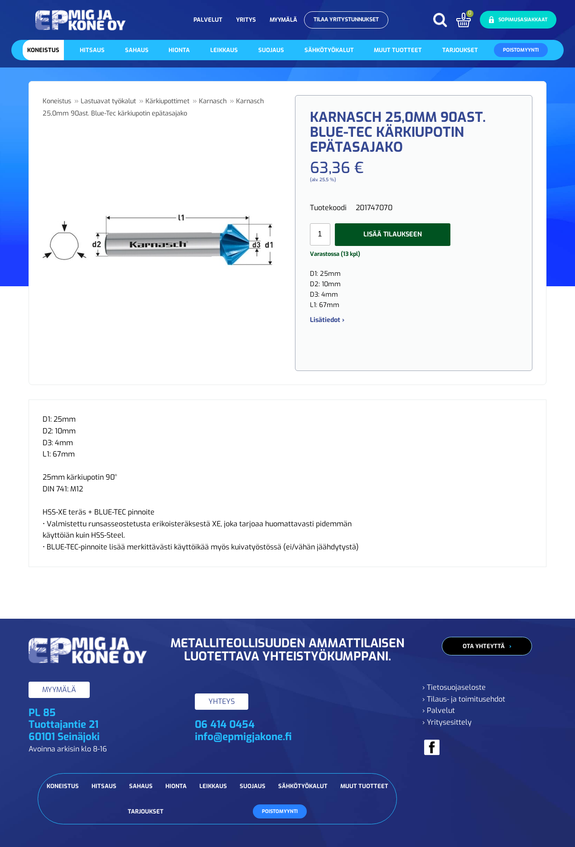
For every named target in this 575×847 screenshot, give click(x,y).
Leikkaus (224, 50)
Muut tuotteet (398, 50)
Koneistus (43, 50)
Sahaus (137, 50)
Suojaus (271, 50)
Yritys (246, 20)
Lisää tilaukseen (392, 234)
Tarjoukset (460, 50)
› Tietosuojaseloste (454, 687)
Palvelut (207, 20)
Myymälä (283, 20)
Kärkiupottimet (167, 101)
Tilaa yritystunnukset (346, 19)
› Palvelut (438, 710)
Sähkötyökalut (329, 50)
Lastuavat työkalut (108, 101)
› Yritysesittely (447, 722)
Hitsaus (92, 50)
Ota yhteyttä (484, 646)
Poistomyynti (521, 50)
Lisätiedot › (327, 320)
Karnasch (213, 101)
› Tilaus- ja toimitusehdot (463, 699)
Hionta (179, 50)
